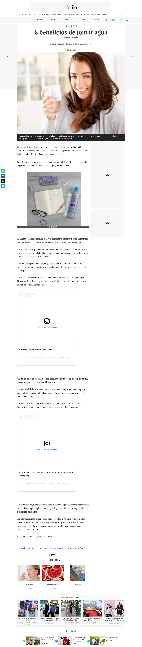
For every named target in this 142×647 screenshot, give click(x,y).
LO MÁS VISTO (71, 631)
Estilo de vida (29, 589)
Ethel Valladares (72, 38)
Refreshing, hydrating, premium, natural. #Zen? (35, 350)
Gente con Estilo (49, 623)
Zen (37, 357)
